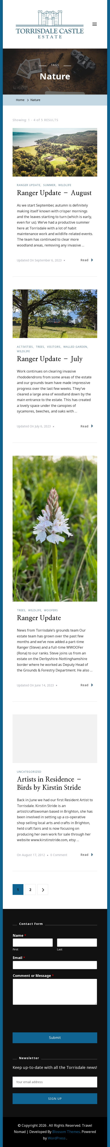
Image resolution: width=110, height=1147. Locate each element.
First (15, 949)
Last (59, 949)
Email (19, 958)
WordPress (57, 1138)
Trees (40, 347)
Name (19, 935)
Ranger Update (39, 618)
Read (86, 260)
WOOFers (51, 610)
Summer (49, 185)
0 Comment (58, 855)
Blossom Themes (66, 1131)
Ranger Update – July (50, 359)
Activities (25, 347)
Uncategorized (29, 772)
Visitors (54, 347)
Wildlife (64, 185)
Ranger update (28, 185)
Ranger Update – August (54, 193)
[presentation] (46, 1025)
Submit (55, 1037)
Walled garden (75, 347)
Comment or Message (33, 975)
